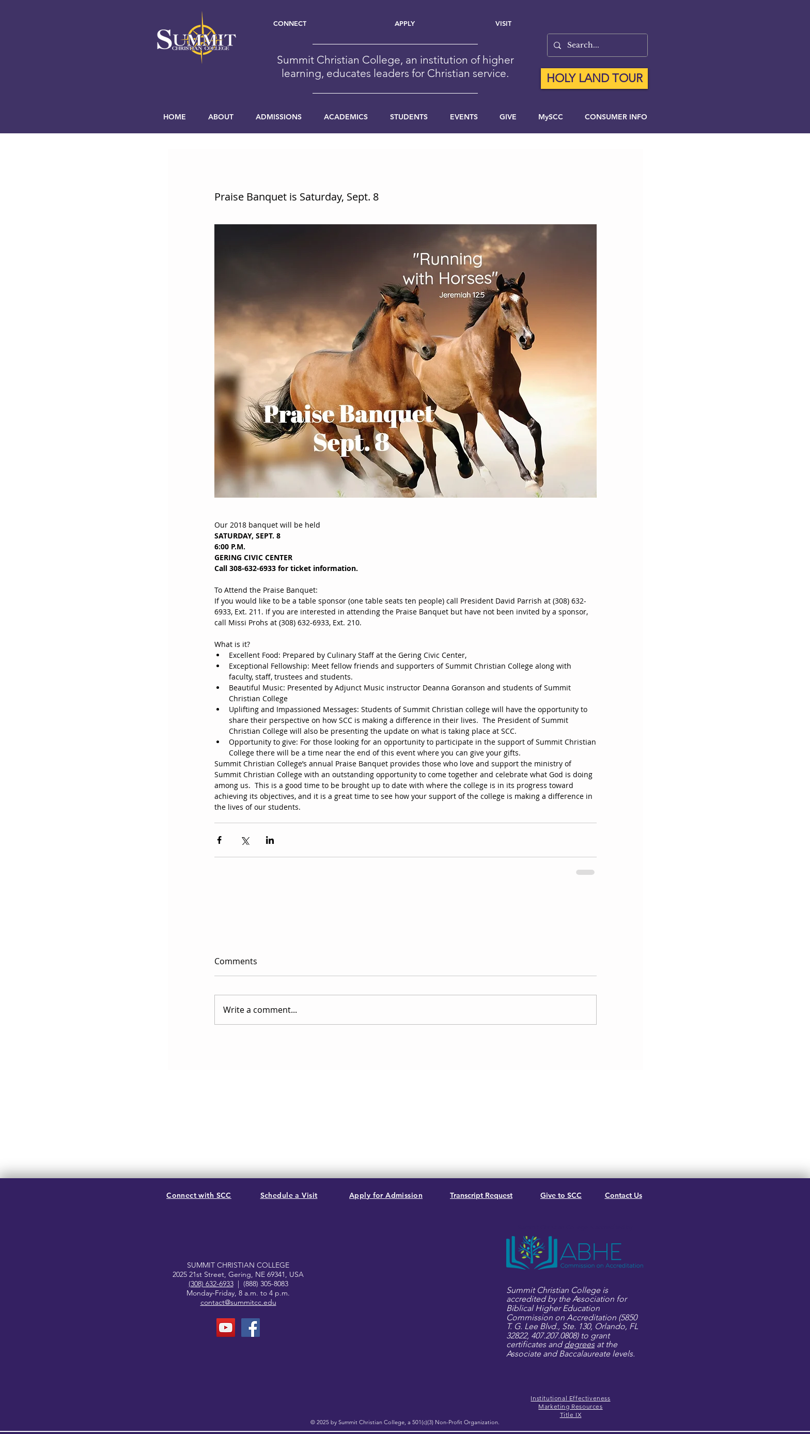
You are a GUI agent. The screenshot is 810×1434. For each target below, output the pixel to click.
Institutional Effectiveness (570, 1398)
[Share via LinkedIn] (270, 840)
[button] (464, 116)
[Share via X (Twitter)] (245, 840)
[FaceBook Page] (250, 1327)
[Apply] (404, 23)
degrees (579, 1344)
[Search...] (596, 45)
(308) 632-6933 (211, 1283)
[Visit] (503, 23)
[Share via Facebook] (219, 840)
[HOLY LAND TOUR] (594, 78)
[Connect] (289, 23)
